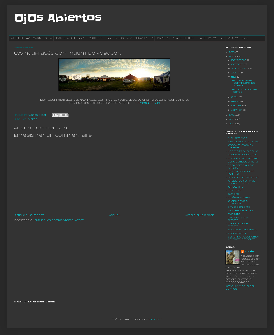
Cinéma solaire (239, 198)
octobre (238, 64)
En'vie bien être (239, 207)
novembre (239, 60)
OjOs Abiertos (58, 18)
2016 (232, 52)
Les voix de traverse (243, 177)
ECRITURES (95, 38)
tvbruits (234, 214)
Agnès (250, 252)
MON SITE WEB (237, 138)
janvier (236, 110)
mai (234, 77)
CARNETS (40, 38)
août (235, 73)
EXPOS (118, 38)
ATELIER (17, 38)
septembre (239, 68)
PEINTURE (187, 38)
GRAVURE (142, 38)
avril (235, 97)
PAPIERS (163, 38)
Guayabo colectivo (242, 155)
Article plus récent (29, 215)
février (236, 106)
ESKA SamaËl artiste (243, 162)
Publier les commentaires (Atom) (59, 220)
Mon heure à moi (240, 211)
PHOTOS (210, 38)
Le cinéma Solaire (147, 103)
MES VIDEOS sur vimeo (243, 142)
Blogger (155, 319)
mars (235, 102)
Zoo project (237, 233)
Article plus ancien (199, 215)
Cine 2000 (235, 190)
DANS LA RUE (66, 38)
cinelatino (236, 187)
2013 (232, 119)
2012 (232, 124)
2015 (232, 56)
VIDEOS (233, 38)
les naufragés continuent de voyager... (243, 83)
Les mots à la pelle (243, 151)
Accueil (114, 215)
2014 (232, 115)
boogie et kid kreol (242, 230)
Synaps (233, 194)
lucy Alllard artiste (243, 158)
